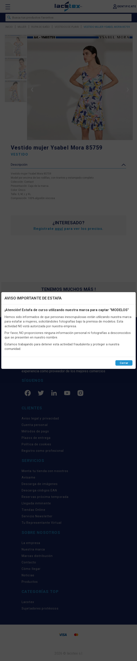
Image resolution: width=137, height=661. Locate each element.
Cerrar (124, 363)
